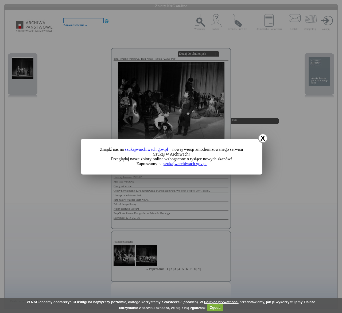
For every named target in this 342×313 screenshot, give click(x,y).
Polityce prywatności (221, 302)
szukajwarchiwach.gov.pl (146, 149)
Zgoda (215, 308)
